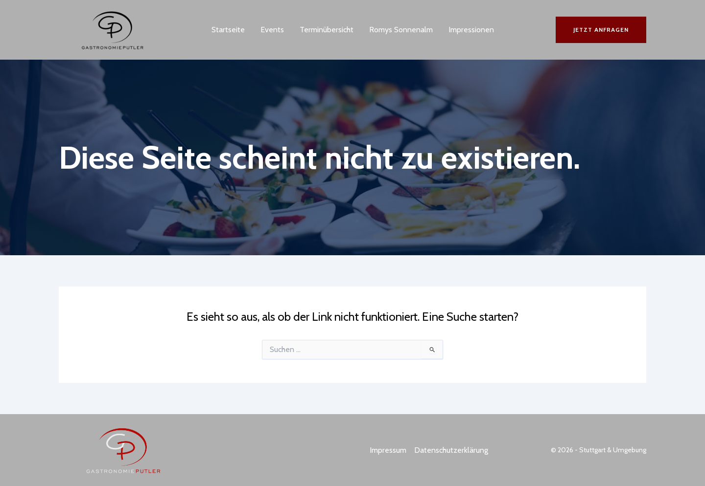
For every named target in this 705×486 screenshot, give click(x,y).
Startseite (228, 29)
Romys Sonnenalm (401, 29)
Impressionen (471, 29)
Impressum (388, 450)
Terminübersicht (326, 29)
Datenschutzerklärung (451, 450)
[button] (601, 30)
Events (272, 29)
